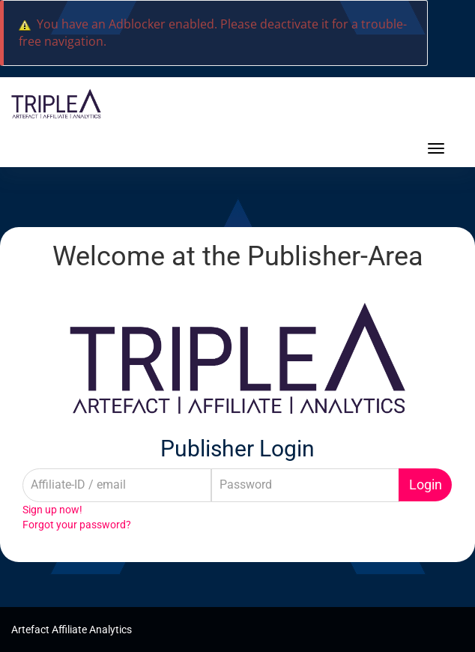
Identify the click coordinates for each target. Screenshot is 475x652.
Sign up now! (52, 510)
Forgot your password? (76, 525)
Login (425, 484)
